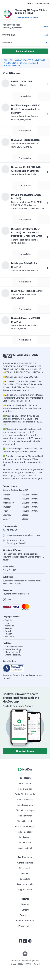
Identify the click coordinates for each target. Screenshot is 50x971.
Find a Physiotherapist (25, 794)
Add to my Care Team (26, 18)
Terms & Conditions (25, 921)
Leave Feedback (25, 848)
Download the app (25, 751)
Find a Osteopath (25, 821)
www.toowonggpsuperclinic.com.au (24, 535)
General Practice (25, 863)
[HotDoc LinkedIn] (25, 941)
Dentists (25, 874)
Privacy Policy (25, 926)
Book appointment (25, 51)
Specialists (25, 879)
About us (25, 904)
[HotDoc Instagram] (29, 941)
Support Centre (25, 890)
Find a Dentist (25, 789)
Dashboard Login (25, 884)
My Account (25, 837)
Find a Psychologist (25, 810)
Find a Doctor (25, 783)
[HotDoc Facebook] (20, 941)
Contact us (25, 915)
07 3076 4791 (13, 530)
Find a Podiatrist (25, 800)
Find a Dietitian (25, 816)
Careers (25, 910)
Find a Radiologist (25, 832)
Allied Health (25, 868)
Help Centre (25, 843)
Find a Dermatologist (25, 826)
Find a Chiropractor (25, 805)
